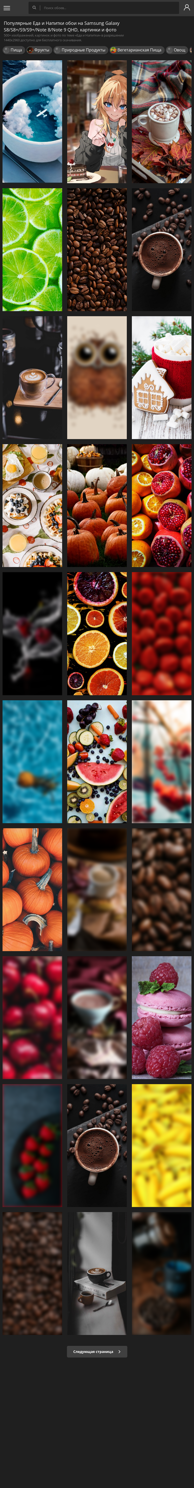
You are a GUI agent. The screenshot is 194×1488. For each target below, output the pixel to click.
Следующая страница (97, 1351)
